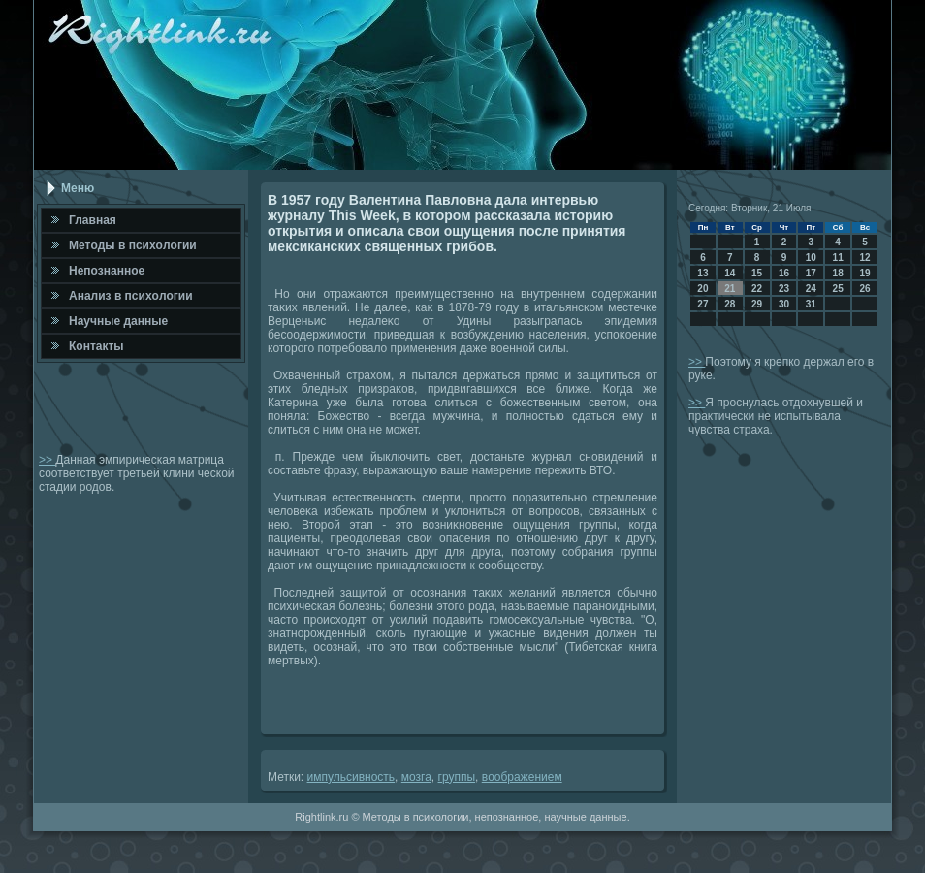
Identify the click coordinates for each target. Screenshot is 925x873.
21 (729, 288)
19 (864, 273)
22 (756, 288)
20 (702, 288)
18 (838, 273)
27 (702, 304)
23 (784, 288)
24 (811, 288)
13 (702, 273)
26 (864, 288)
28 (729, 304)
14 (729, 273)
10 (811, 257)
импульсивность (351, 777)
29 (756, 304)
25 (838, 288)
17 (811, 273)
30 (784, 304)
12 (864, 257)
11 (838, 257)
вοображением (522, 777)
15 (756, 273)
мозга (416, 777)
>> (47, 460)
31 (811, 304)
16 (784, 273)
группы (457, 777)
